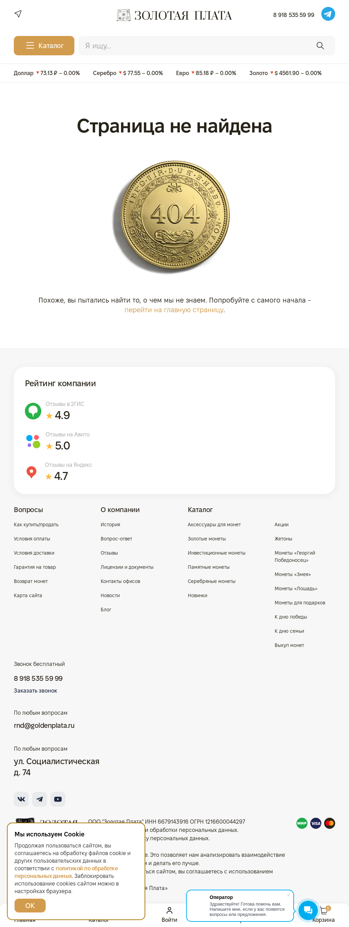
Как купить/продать (36, 524)
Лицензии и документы (127, 567)
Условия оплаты (32, 538)
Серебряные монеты (212, 581)
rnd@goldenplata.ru (44, 725)
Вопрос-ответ (116, 538)
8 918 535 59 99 (293, 15)
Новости (110, 595)
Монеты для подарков (300, 602)
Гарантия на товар (35, 567)
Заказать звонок (35, 691)
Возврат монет (31, 581)
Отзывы (109, 553)
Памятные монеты (209, 567)
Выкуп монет (289, 645)
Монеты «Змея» (293, 574)
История (110, 524)
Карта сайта (28, 595)
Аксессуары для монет (214, 524)
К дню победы (291, 617)
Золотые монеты (207, 538)
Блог (106, 609)
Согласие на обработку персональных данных (148, 838)
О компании (120, 509)
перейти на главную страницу (174, 310)
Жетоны (283, 538)
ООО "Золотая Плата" (116, 822)
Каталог (200, 509)
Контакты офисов (120, 581)
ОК (30, 905)
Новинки (197, 595)
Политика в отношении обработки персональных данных (162, 830)
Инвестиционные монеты (217, 553)
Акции (281, 524)
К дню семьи (289, 631)
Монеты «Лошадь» (296, 588)
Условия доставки (34, 553)
